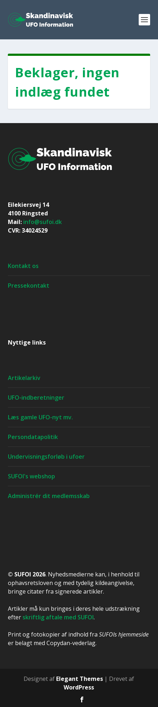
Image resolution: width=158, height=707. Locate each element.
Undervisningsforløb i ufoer (46, 456)
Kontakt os (23, 266)
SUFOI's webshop (31, 476)
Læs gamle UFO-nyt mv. (40, 417)
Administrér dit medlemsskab (49, 496)
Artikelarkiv (24, 378)
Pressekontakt (28, 285)
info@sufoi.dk (42, 222)
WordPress (79, 687)
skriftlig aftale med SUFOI (58, 617)
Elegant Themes (79, 679)
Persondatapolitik (33, 437)
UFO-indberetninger (36, 397)
